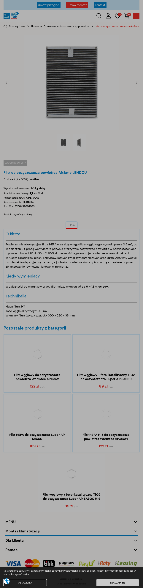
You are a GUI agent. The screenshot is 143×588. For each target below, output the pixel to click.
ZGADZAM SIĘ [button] (117, 582)
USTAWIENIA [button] (25, 582)
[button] (7, 581)
